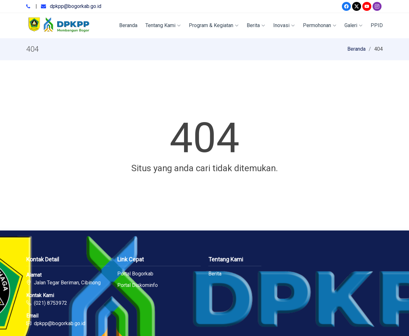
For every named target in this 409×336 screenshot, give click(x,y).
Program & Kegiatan (214, 25)
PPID (377, 25)
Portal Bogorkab (135, 273)
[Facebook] (346, 6)
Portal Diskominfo (137, 285)
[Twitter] (356, 6)
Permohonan (319, 25)
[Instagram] (377, 6)
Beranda (128, 25)
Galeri (353, 25)
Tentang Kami (163, 25)
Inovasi (284, 25)
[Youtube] (366, 6)
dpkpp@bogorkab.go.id (75, 6)
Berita (256, 25)
